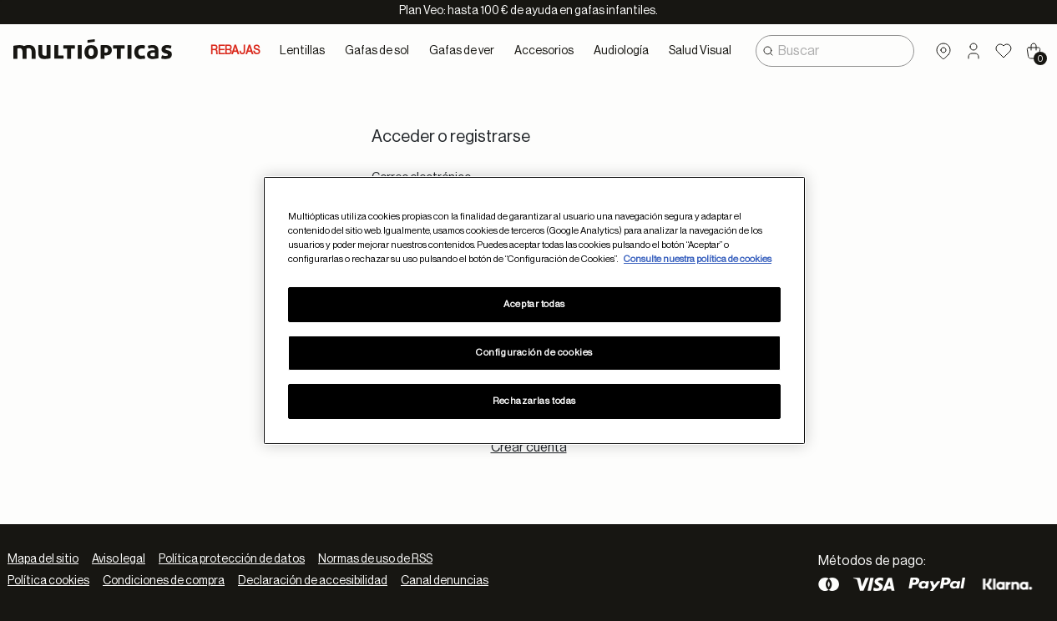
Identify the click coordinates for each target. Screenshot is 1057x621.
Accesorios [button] (544, 51)
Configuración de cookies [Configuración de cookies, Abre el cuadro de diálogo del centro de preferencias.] (534, 352)
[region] (534, 310)
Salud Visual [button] (700, 51)
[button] (973, 51)
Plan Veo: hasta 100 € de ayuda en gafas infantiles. (528, 11)
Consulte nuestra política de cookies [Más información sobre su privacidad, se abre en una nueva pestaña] (697, 259)
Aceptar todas (533, 304)
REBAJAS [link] (235, 51)
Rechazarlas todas (534, 401)
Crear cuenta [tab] (529, 447)
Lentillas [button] (302, 51)
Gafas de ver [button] (461, 51)
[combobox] (835, 51)
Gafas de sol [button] (377, 51)
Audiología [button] (621, 51)
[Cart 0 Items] (1034, 51)
